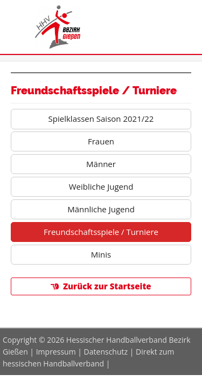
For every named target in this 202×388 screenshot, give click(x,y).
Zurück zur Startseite (107, 286)
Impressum (56, 352)
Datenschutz (106, 352)
